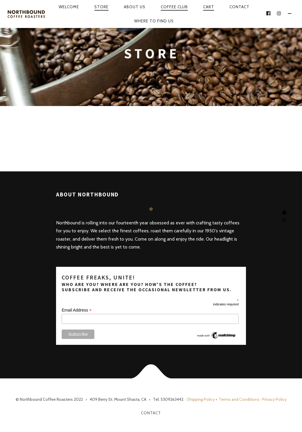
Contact (239, 6)
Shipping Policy (201, 399)
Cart (208, 6)
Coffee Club (174, 6)
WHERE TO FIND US (154, 21)
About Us (134, 6)
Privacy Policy (274, 399)
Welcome (69, 6)
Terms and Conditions (239, 399)
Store (101, 6)
